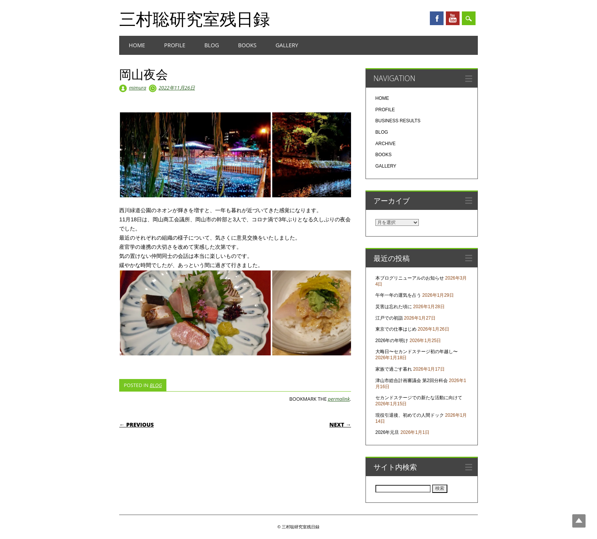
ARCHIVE (385, 143)
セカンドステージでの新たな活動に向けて (418, 397)
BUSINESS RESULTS (397, 120)
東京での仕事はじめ (396, 329)
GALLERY (287, 45)
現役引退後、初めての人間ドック (409, 415)
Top (579, 521)
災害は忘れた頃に (393, 306)
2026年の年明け (392, 340)
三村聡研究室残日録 (194, 18)
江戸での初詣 (389, 318)
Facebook (437, 18)
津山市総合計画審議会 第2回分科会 (411, 380)
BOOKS (247, 45)
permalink (339, 398)
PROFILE (174, 45)
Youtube (453, 18)
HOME (137, 45)
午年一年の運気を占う (398, 295)
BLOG (211, 45)
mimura (137, 87)
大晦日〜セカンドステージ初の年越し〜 (416, 351)
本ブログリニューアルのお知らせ (409, 278)
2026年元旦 (387, 432)
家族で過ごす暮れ (393, 369)
